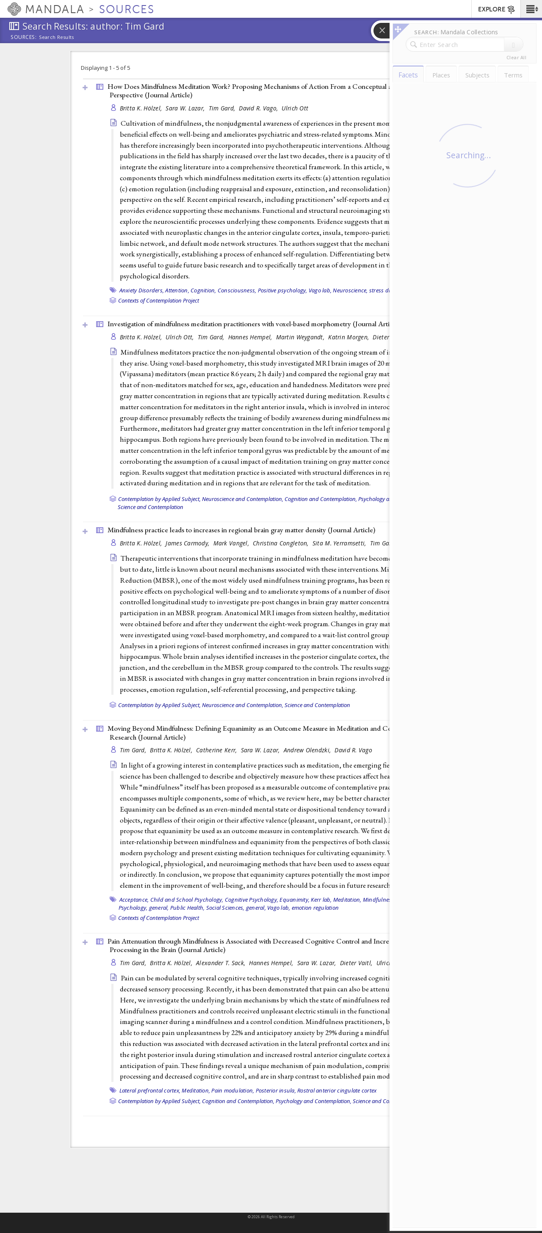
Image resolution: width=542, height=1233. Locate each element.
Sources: (24, 38)
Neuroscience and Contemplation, (242, 499)
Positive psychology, (282, 290)
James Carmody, (188, 543)
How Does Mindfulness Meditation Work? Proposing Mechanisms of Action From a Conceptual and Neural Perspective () (264, 91)
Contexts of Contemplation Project (158, 300)
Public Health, (187, 907)
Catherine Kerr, (217, 750)
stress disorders (389, 290)
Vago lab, (320, 290)
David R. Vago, (259, 108)
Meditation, (347, 899)
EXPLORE (497, 10)
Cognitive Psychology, (251, 899)
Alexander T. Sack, (221, 963)
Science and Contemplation (150, 507)
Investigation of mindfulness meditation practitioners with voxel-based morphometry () (254, 323)
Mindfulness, (379, 899)
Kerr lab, (321, 899)
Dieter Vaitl (388, 337)
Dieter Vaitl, (357, 963)
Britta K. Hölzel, (142, 108)
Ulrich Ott (295, 108)
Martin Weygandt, (301, 337)
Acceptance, (134, 899)
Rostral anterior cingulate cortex (336, 1090)
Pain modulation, (232, 1090)
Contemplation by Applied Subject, (159, 499)
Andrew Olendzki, (308, 750)
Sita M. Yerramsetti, (340, 543)
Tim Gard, (223, 108)
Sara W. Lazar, (186, 108)
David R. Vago (353, 750)
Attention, (177, 290)
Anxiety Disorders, (141, 290)
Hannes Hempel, (251, 337)
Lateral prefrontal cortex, (150, 1090)
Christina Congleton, (281, 543)
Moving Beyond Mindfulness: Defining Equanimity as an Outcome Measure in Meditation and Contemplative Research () (267, 733)
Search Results (56, 37)
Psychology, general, (144, 907)
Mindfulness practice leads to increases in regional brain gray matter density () (241, 529)
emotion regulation (315, 907)
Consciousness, (237, 290)
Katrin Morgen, (349, 337)
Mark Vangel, (232, 543)
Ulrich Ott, (180, 337)
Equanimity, (294, 899)
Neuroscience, (350, 290)
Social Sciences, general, (236, 907)
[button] (531, 9)
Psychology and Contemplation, (313, 1101)
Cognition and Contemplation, (321, 499)
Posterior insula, (276, 1090)
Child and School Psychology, (187, 899)
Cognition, (203, 290)
